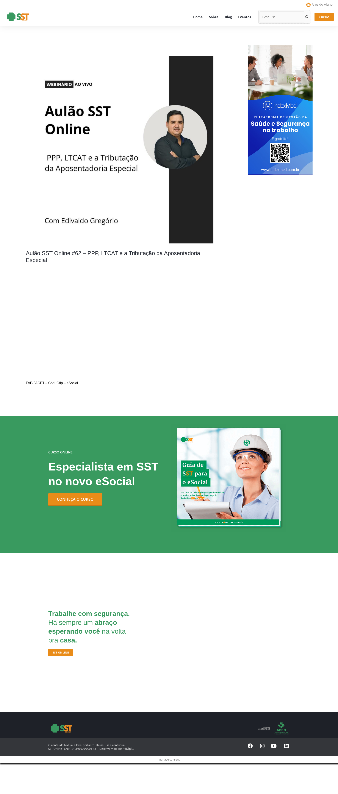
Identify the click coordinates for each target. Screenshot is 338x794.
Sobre (213, 17)
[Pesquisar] (306, 16)
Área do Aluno (322, 4)
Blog (228, 17)
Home (198, 17)
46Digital (128, 748)
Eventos (244, 17)
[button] (324, 17)
